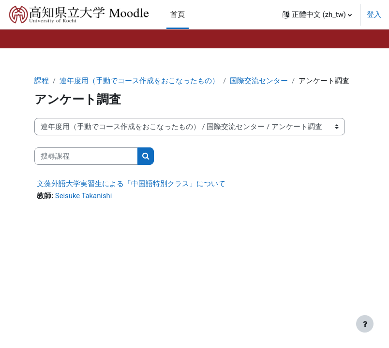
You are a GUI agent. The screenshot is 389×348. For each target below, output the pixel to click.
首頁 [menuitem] (177, 14)
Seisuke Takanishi (83, 195)
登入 (374, 14)
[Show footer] (365, 324)
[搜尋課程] (86, 156)
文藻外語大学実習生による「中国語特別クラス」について (131, 183)
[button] (317, 14)
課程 (41, 80)
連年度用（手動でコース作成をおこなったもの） (139, 80)
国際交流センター (259, 80)
